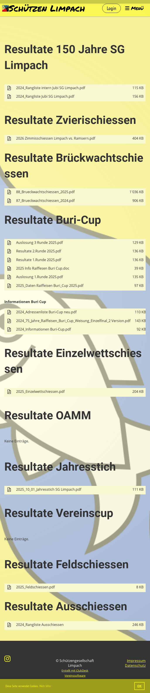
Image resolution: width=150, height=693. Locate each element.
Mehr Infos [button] (45, 686)
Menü (134, 8)
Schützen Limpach (47, 8)
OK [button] (139, 686)
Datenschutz (135, 665)
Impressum (136, 660)
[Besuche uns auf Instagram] (7, 658)
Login (111, 8)
